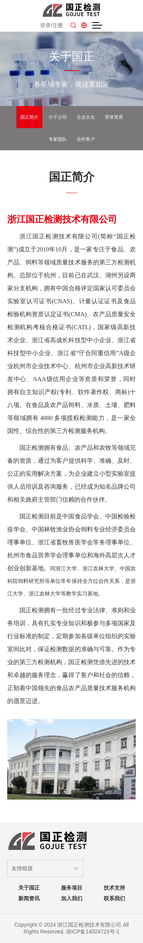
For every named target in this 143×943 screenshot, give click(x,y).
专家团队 (57, 139)
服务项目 (71, 888)
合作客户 (86, 139)
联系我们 (114, 898)
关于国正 (29, 888)
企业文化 (86, 117)
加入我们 (71, 898)
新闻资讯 (29, 898)
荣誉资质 (114, 117)
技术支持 (114, 888)
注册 (57, 25)
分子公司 (57, 117)
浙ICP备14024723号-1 (92, 932)
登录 (45, 25)
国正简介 (29, 117)
